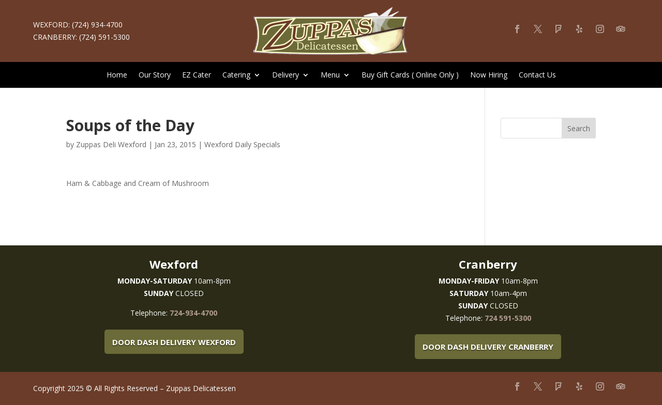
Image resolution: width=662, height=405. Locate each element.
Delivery (285, 75)
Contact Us (537, 75)
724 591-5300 (508, 318)
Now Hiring (488, 75)
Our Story (155, 75)
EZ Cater (196, 75)
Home (117, 75)
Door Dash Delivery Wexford (174, 342)
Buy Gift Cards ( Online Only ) (410, 75)
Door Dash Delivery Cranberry (488, 346)
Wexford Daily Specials (242, 144)
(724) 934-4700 (97, 24)
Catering (236, 75)
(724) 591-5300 (104, 37)
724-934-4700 (193, 313)
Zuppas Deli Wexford (111, 144)
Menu (330, 75)
